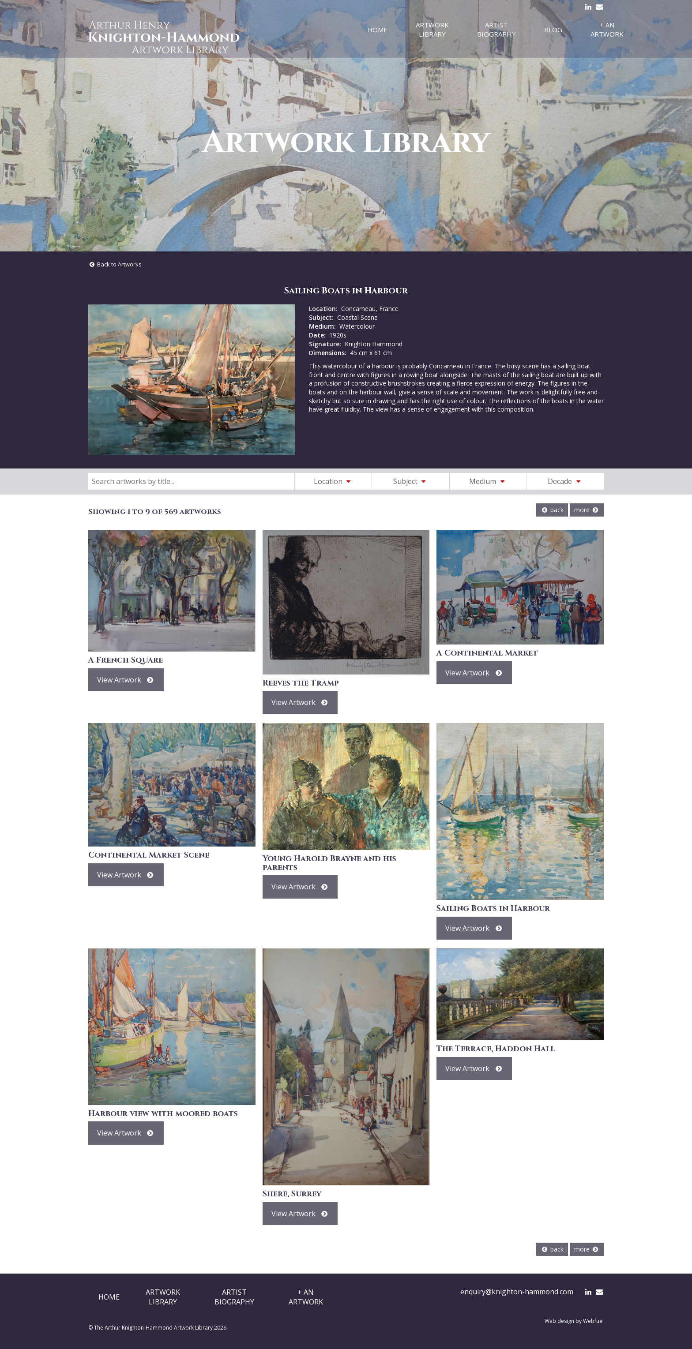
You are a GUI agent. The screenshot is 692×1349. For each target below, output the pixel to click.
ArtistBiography (234, 1297)
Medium (488, 481)
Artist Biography (496, 29)
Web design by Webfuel (574, 1321)
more (586, 510)
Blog (553, 29)
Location (334, 481)
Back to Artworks (115, 264)
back (552, 510)
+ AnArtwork (306, 1297)
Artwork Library (432, 29)
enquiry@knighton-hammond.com (516, 1292)
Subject (411, 481)
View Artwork (126, 680)
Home (377, 29)
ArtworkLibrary (163, 1297)
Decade (565, 481)
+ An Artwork (607, 29)
